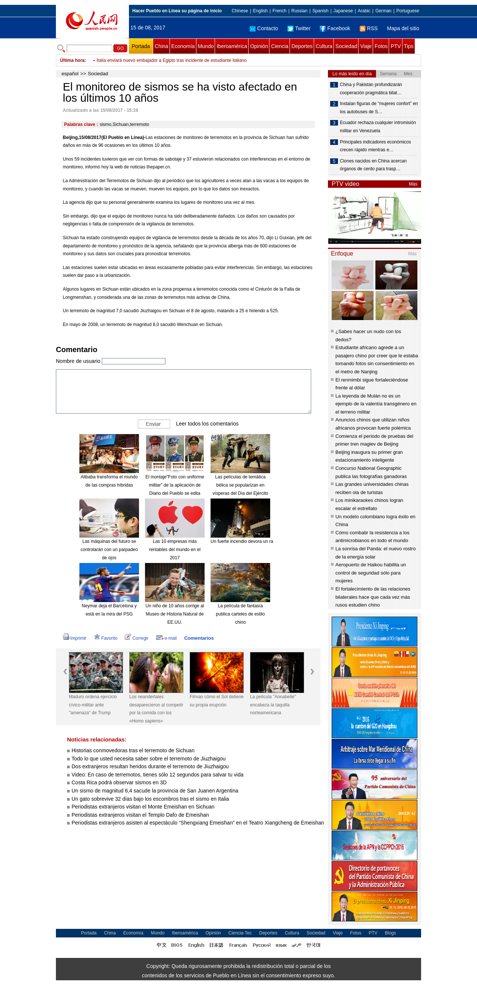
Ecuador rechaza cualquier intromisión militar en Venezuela (378, 126)
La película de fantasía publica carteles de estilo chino (240, 613)
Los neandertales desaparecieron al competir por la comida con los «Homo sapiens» (156, 709)
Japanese (343, 10)
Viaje (366, 46)
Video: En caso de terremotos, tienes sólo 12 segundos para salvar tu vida (157, 775)
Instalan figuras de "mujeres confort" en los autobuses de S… (379, 107)
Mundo (206, 46)
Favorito (105, 638)
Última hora (72, 60)
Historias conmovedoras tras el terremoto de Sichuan (133, 750)
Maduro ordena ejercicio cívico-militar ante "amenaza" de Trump (93, 704)
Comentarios (199, 638)
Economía (183, 46)
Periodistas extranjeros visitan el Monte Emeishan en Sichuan (143, 807)
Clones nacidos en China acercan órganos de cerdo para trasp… (373, 165)
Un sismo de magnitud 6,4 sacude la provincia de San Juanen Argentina (155, 791)
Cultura (324, 46)
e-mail (166, 638)
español (70, 73)
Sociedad (346, 46)
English (260, 10)
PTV (396, 46)
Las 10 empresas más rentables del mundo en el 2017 (174, 549)
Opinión (259, 46)
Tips (409, 46)
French (279, 10)
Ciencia (279, 46)
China (161, 46)
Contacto (264, 28)
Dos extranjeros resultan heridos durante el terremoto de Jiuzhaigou (150, 766)
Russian (299, 10)
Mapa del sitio (403, 28)
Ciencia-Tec (240, 933)
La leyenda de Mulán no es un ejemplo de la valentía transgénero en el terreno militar (376, 404)
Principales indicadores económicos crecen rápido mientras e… (375, 146)
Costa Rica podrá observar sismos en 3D (119, 782)
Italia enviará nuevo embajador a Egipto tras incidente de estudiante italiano (172, 60)
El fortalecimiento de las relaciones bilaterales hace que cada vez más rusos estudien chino (372, 597)
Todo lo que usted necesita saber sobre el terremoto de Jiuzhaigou (148, 759)
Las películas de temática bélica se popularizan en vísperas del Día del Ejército (240, 485)
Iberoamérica (232, 46)
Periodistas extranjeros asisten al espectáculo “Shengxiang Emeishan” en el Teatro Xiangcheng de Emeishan (198, 823)
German (383, 10)
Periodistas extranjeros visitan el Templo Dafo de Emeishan (140, 815)
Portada (141, 46)
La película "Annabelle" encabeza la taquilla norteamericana (273, 704)
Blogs (390, 933)
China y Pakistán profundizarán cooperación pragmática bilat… (371, 88)
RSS (369, 28)
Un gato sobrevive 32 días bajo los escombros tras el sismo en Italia (150, 799)
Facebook (335, 28)
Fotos (381, 46)
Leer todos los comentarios (207, 424)
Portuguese (408, 10)
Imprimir (74, 638)
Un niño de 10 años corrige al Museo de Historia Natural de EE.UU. (175, 613)
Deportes (302, 46)
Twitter (298, 28)
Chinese (240, 10)
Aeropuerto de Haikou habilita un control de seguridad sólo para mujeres (370, 572)
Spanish (320, 10)
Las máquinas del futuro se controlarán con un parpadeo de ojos (109, 549)
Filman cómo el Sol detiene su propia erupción (217, 701)
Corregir (136, 638)
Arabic (364, 10)
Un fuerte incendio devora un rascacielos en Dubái (261, 541)
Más (413, 184)
